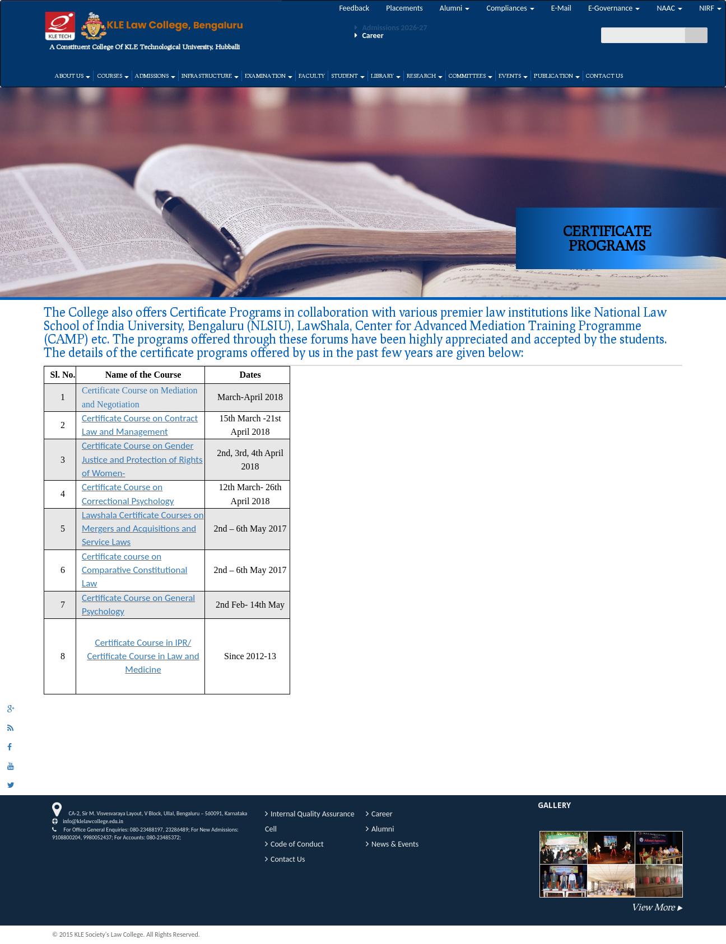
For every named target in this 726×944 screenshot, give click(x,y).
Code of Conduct (297, 844)
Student (348, 75)
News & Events (394, 844)
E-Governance (614, 8)
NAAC (669, 8)
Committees (470, 75)
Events (513, 75)
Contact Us (604, 75)
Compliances (510, 8)
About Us (72, 75)
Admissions (155, 75)
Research (425, 75)
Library (386, 75)
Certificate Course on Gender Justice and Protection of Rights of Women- (142, 459)
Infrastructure (210, 75)
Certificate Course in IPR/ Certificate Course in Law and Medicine (143, 656)
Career (382, 814)
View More (652, 906)
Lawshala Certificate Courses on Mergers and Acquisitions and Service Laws (143, 528)
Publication (557, 75)
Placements (404, 8)
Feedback (354, 8)
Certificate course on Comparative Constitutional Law (134, 570)
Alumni (455, 8)
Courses (112, 75)
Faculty (312, 75)
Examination (268, 75)
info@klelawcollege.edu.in (90, 821)
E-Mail (561, 8)
